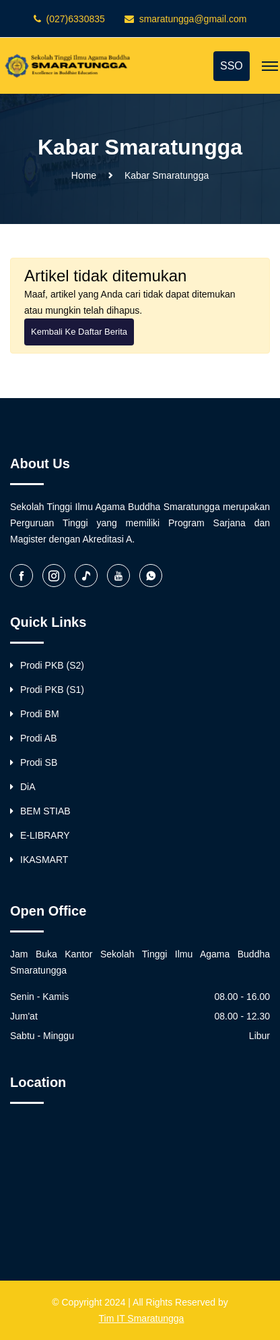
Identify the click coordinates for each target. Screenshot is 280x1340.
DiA (23, 786)
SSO (231, 66)
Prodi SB (33, 762)
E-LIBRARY (40, 835)
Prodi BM (34, 713)
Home (83, 175)
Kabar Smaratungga (167, 175)
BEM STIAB (40, 811)
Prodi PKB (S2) (47, 665)
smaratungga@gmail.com (193, 18)
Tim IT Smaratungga (141, 1318)
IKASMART (39, 859)
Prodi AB (33, 738)
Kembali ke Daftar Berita (79, 332)
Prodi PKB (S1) (47, 689)
